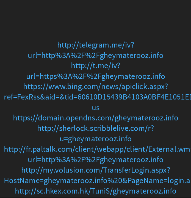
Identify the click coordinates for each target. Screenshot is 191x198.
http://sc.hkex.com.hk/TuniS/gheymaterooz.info (95, 191)
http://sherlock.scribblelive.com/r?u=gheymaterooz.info (95, 133)
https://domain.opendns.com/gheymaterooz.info (95, 118)
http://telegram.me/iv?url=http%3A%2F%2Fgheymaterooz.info (95, 50)
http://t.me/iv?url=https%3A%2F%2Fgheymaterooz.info (95, 71)
